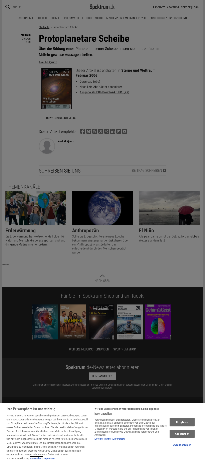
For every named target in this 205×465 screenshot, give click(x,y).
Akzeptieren (182, 424)
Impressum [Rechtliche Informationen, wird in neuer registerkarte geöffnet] (49, 460)
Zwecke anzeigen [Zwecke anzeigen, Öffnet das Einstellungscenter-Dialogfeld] (182, 447)
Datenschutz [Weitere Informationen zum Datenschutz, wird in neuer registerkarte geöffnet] (36, 460)
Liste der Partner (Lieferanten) (109, 441)
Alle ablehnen (182, 436)
